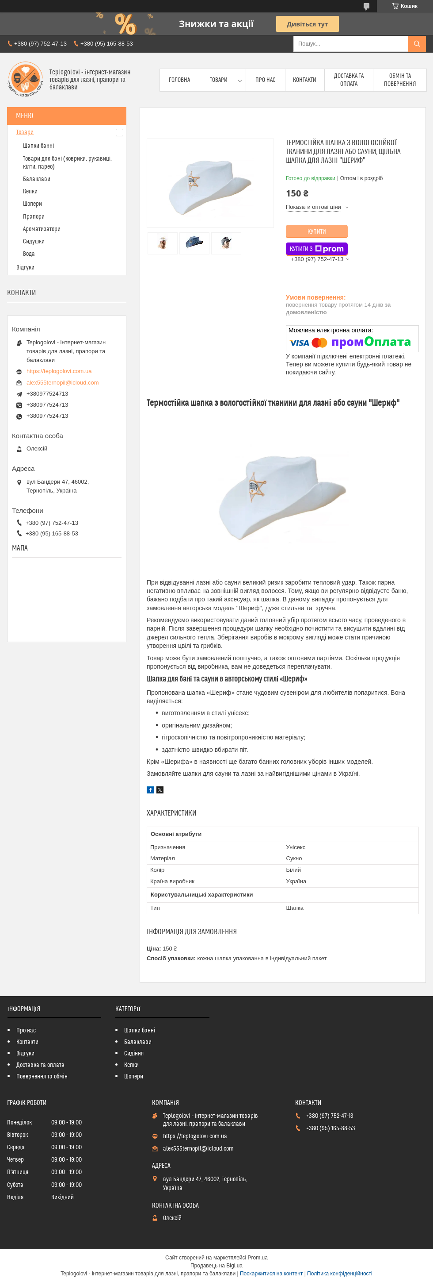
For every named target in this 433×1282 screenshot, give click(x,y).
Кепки (30, 191)
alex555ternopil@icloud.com (63, 382)
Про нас (265, 80)
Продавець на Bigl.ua (216, 1266)
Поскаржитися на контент (271, 1273)
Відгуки (25, 267)
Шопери (32, 204)
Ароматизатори (42, 229)
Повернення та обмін (42, 1076)
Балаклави (36, 179)
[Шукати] (417, 44)
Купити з (317, 249)
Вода (29, 254)
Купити (317, 231)
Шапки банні (38, 146)
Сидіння (134, 1053)
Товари (219, 80)
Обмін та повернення (400, 80)
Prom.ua (258, 1258)
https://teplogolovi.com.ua (59, 371)
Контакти (304, 80)
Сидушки (34, 241)
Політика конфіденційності (339, 1273)
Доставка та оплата (349, 80)
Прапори (34, 216)
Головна (179, 80)
